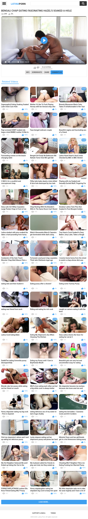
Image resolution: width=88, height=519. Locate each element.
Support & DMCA (38, 513)
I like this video (35, 68)
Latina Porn (41, 517)
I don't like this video (38, 68)
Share (47, 72)
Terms (53, 513)
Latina (18, 3)
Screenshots (37, 72)
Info (27, 72)
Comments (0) (57, 72)
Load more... (44, 502)
